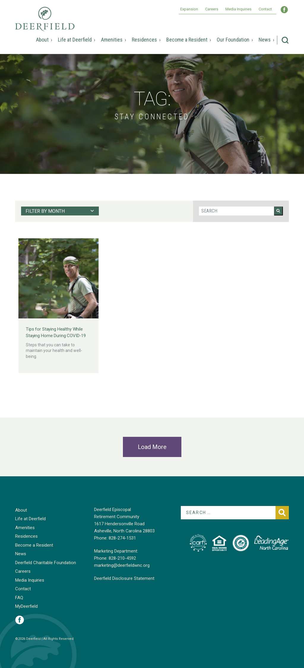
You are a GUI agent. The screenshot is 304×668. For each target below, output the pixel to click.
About (42, 40)
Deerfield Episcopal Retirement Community (45, 23)
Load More (152, 446)
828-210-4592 (122, 558)
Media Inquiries (238, 9)
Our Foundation (233, 40)
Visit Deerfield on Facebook (19, 619)
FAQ (19, 597)
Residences (144, 40)
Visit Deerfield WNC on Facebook (284, 9)
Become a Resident (187, 40)
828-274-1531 (122, 538)
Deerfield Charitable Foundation (45, 562)
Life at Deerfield (75, 40)
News (265, 40)
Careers (211, 9)
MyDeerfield (26, 606)
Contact (265, 9)
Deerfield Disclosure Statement (124, 578)
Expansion (189, 9)
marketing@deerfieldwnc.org (122, 565)
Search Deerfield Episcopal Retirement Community (285, 40)
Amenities (112, 40)
